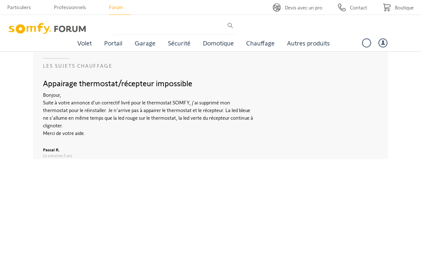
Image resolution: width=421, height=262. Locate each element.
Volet (84, 43)
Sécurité (179, 43)
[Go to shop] (398, 7)
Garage (145, 43)
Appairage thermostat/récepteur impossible (117, 83)
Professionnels (70, 7)
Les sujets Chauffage (78, 66)
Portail (113, 43)
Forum (116, 7)
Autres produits (308, 43)
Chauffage (260, 43)
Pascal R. (51, 149)
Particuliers (19, 7)
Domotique (218, 43)
